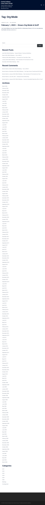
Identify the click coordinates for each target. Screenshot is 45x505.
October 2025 (5, 94)
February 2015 (5, 292)
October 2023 (5, 144)
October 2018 (5, 219)
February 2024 (5, 135)
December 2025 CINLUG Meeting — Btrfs (10, 61)
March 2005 (4, 436)
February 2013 (5, 326)
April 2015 (4, 288)
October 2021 (5, 176)
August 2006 (5, 399)
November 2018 (5, 217)
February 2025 (5, 109)
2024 (3, 475)
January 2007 (5, 389)
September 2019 (5, 204)
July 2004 (4, 453)
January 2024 (5, 137)
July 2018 (4, 223)
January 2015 (5, 294)
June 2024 (4, 127)
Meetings (14, 22)
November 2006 (5, 393)
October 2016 (5, 260)
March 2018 (4, 230)
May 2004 (4, 457)
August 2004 (5, 451)
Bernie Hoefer (5, 68)
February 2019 (5, 215)
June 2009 (4, 386)
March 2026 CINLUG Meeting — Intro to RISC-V (12, 55)
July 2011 (4, 356)
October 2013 (5, 316)
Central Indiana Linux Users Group (6, 2)
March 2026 (4, 86)
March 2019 (4, 213)
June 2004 (4, 455)
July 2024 (4, 124)
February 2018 (5, 232)
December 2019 (5, 197)
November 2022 (5, 161)
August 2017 (5, 245)
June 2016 (4, 268)
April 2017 (4, 249)
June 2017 (4, 247)
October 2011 (5, 350)
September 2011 (5, 352)
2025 (3, 477)
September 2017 (5, 243)
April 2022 (4, 172)
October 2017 (5, 240)
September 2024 (5, 120)
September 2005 (5, 423)
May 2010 (4, 378)
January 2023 (5, 159)
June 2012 (4, 339)
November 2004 (5, 444)
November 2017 (5, 238)
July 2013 (4, 320)
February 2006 (5, 412)
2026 (3, 479)
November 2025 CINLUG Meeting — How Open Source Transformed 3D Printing (25, 71)
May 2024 (4, 129)
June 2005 (4, 429)
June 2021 (4, 180)
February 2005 (5, 438)
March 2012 (4, 343)
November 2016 (5, 258)
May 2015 (4, 286)
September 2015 (5, 281)
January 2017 (5, 253)
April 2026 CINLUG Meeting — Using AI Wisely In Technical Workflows (16, 53)
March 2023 (4, 155)
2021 (3, 469)
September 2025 (5, 97)
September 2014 (5, 298)
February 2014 (5, 309)
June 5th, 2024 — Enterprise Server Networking (19, 76)
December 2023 (5, 139)
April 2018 (4, 228)
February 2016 (5, 273)
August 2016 (5, 264)
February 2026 (5, 88)
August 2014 (5, 301)
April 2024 (4, 131)
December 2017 (5, 236)
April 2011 (4, 361)
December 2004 (5, 442)
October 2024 (5, 118)
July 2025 (4, 101)
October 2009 (5, 382)
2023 (11, 22)
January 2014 (5, 311)
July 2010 (4, 376)
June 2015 (4, 283)
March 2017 (4, 251)
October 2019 (5, 202)
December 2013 (5, 313)
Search (3, 43)
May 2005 (4, 432)
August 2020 (5, 193)
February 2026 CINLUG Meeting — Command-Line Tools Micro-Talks (16, 57)
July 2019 (4, 208)
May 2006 (4, 406)
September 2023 (5, 146)
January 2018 (5, 234)
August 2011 (5, 354)
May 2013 (4, 322)
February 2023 (5, 157)
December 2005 (5, 417)
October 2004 (5, 447)
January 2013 (5, 328)
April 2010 (4, 380)
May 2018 (4, 225)
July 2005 (4, 427)
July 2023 (4, 148)
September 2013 (5, 318)
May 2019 (4, 210)
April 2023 (4, 152)
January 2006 (5, 414)
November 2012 (5, 333)
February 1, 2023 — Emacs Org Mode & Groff (20, 25)
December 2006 (5, 391)
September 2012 (5, 335)
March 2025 (4, 107)
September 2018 (5, 221)
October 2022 (5, 163)
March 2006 (4, 410)
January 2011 (5, 365)
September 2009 (5, 384)
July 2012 (4, 337)
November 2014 (5, 296)
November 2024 (5, 116)
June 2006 (4, 404)
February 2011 (5, 363)
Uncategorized (5, 484)
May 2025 (4, 105)
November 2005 (5, 419)
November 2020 (5, 189)
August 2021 (5, 178)
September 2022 (5, 165)
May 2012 (4, 341)
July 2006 (4, 401)
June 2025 (4, 103)
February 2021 (5, 185)
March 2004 (4, 462)
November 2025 (5, 92)
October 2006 (5, 395)
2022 (3, 471)
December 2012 (5, 331)
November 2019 (5, 200)
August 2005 (5, 425)
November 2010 (5, 369)
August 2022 (5, 167)
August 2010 (5, 374)
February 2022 (5, 174)
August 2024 (5, 122)
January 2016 (5, 275)
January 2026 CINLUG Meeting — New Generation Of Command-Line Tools (17, 59)
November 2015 (5, 277)
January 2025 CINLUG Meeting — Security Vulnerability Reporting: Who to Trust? (26, 79)
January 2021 (5, 187)
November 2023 (5, 142)
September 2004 (5, 449)
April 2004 (4, 460)
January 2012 (5, 346)
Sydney (29, 502)
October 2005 (5, 421)
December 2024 (5, 114)
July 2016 (4, 266)
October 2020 (5, 191)
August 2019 (5, 206)
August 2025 (5, 99)
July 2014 (4, 303)
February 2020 (5, 195)
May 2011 (4, 359)
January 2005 (5, 440)
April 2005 (4, 434)
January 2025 (5, 112)
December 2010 (5, 367)
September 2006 (5, 397)
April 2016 (4, 271)
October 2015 (5, 279)
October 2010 (5, 371)
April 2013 (4, 324)
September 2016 (5, 262)
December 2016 (5, 255)
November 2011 (5, 348)
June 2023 (4, 150)
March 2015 (4, 290)
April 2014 (4, 305)
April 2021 (4, 182)
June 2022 (4, 170)
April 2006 (4, 408)
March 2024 (4, 133)
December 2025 (5, 90)
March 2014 (4, 307)
